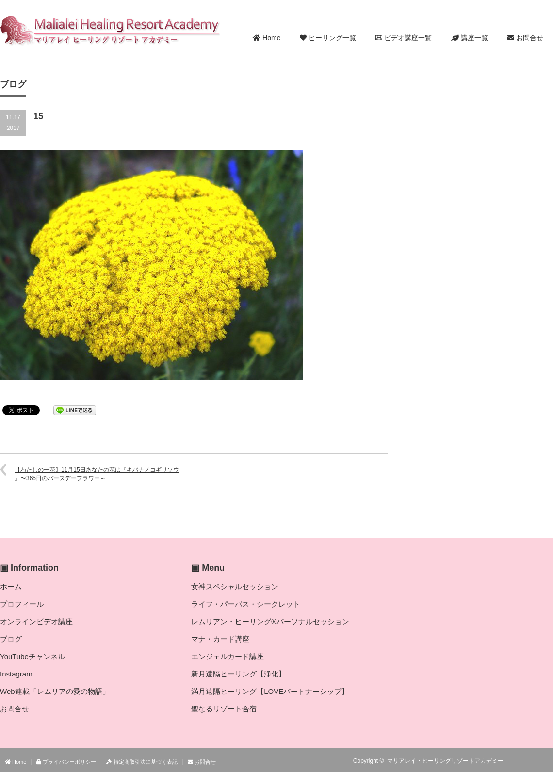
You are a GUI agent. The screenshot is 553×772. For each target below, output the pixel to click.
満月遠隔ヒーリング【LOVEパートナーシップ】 (270, 691)
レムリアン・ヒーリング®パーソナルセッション (270, 621)
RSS (519, 761)
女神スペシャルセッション (234, 586)
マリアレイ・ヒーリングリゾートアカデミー (445, 760)
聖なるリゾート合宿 (224, 709)
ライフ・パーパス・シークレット (245, 604)
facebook (547, 761)
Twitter (533, 761)
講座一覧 (469, 38)
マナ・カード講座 (220, 639)
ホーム (11, 586)
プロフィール (22, 604)
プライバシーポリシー (66, 762)
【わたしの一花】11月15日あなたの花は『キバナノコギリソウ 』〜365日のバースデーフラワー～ (97, 474)
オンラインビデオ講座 (36, 621)
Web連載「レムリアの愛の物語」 (55, 691)
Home (266, 38)
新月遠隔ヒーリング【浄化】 (238, 674)
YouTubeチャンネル (32, 656)
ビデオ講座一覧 (403, 38)
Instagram (16, 674)
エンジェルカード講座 (227, 656)
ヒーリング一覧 (328, 38)
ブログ (11, 639)
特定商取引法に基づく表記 (141, 762)
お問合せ (525, 38)
